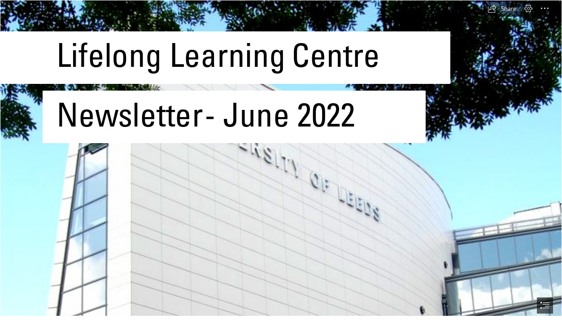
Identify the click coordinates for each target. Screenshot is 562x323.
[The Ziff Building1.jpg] (281, 158)
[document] (281, 161)
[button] (502, 8)
